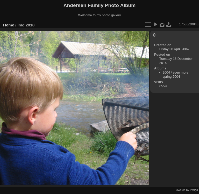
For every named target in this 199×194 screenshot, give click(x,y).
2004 (166, 72)
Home (8, 25)
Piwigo (194, 189)
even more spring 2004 (176, 74)
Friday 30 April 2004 (174, 49)
